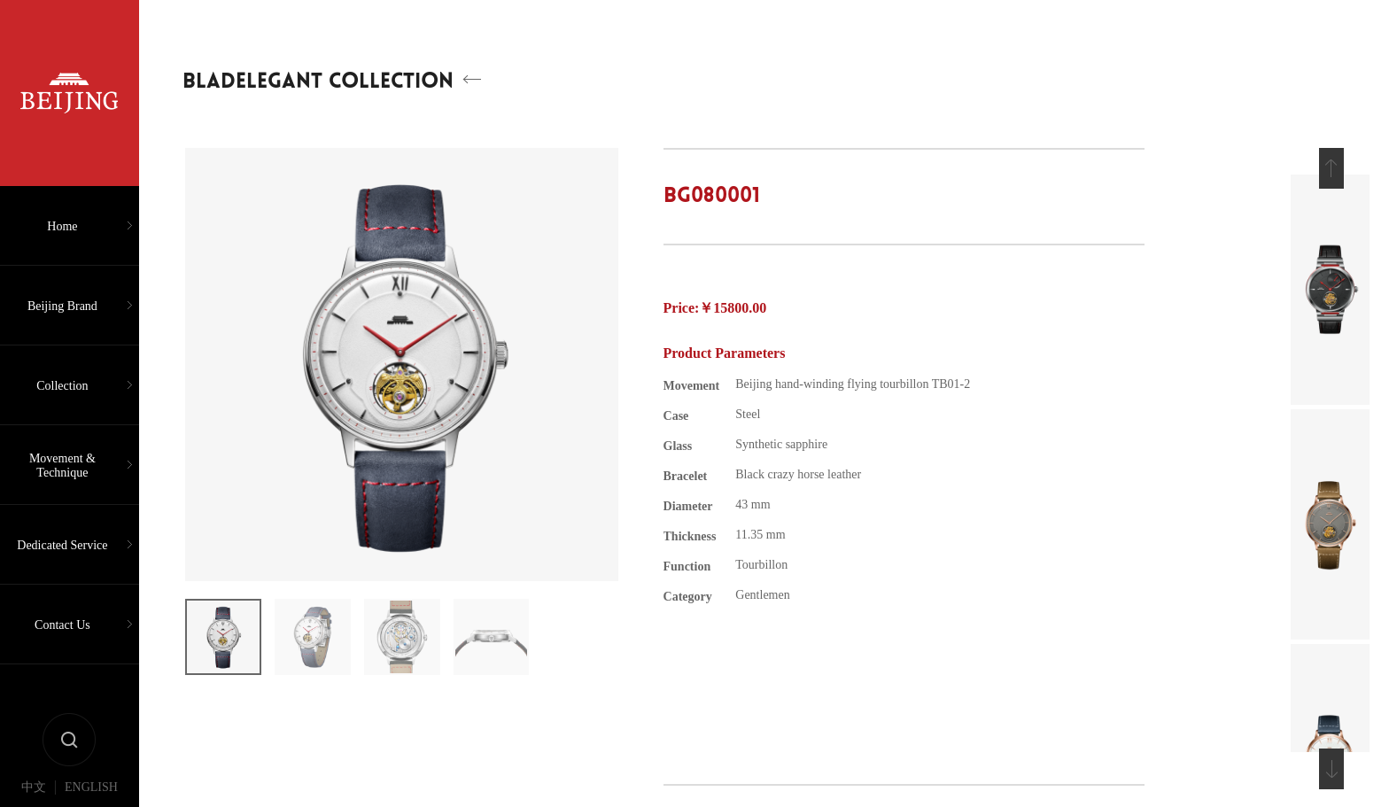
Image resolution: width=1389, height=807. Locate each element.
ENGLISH (91, 787)
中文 (33, 787)
